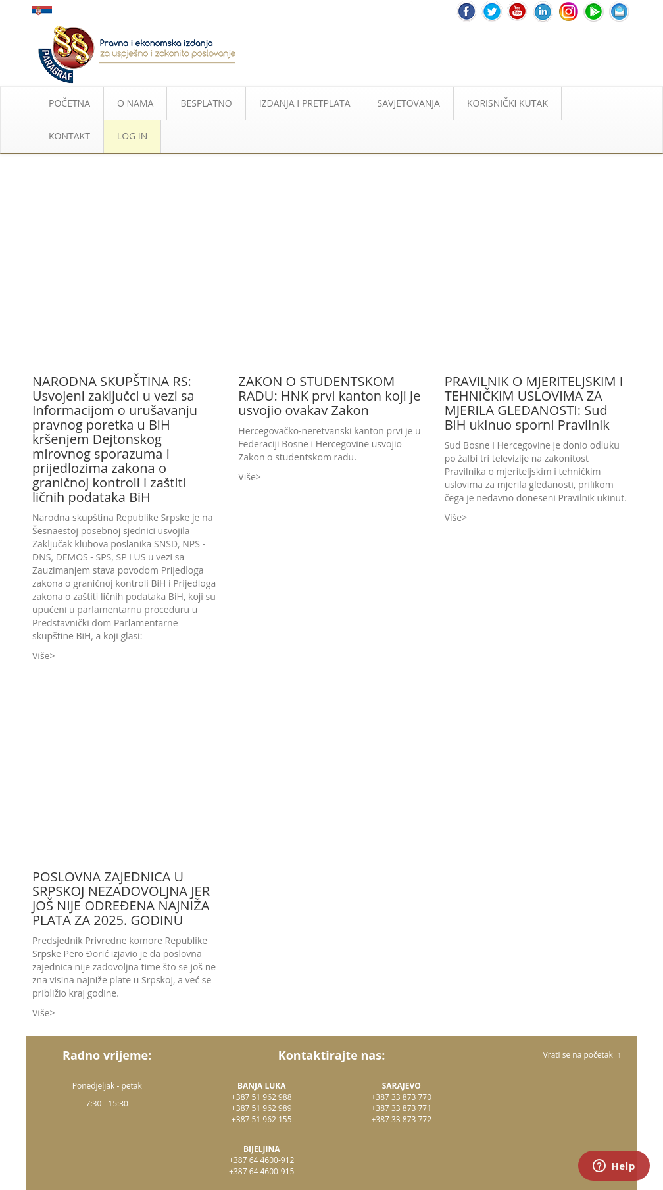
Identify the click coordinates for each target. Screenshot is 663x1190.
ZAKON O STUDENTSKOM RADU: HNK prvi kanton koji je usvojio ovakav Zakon (329, 395)
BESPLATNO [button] (206, 103)
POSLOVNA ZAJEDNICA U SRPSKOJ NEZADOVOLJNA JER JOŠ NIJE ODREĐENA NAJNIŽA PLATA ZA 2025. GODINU (121, 898)
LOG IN (132, 136)
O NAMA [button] (135, 103)
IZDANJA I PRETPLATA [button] (305, 103)
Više (40, 655)
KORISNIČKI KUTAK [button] (507, 103)
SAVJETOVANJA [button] (409, 103)
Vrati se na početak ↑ (582, 1054)
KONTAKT (69, 136)
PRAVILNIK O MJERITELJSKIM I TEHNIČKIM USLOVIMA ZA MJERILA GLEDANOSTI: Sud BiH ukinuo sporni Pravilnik (534, 403)
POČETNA (69, 103)
